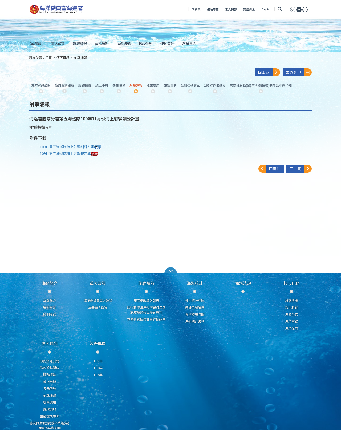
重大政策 (58, 43)
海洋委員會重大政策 (97, 300)
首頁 (48, 57)
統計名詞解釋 (194, 307)
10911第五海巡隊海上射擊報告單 (69, 153)
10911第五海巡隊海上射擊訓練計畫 (70, 146)
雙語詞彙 (249, 9)
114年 (98, 367)
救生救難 (291, 307)
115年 (98, 361)
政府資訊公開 (49, 361)
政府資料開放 (49, 367)
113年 (98, 374)
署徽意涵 (49, 307)
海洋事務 (291, 321)
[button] (170, 270)
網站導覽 (213, 9)
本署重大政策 (97, 307)
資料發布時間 (194, 314)
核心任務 (145, 43)
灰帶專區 (189, 43)
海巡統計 (102, 43)
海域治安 (291, 314)
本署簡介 (49, 300)
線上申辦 (49, 381)
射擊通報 (80, 57)
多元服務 (49, 388)
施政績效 (80, 43)
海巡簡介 (36, 43)
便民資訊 (167, 43)
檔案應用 (49, 402)
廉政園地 (49, 409)
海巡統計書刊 (194, 321)
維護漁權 (291, 300)
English (266, 9)
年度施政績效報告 (146, 300)
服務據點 (49, 374)
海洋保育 (291, 328)
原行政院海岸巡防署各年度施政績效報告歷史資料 (146, 310)
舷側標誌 (49, 314)
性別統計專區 (194, 300)
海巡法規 (124, 43)
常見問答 (231, 9)
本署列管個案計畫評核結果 (146, 319)
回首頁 (196, 9)
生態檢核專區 (49, 416)
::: (184, 9)
